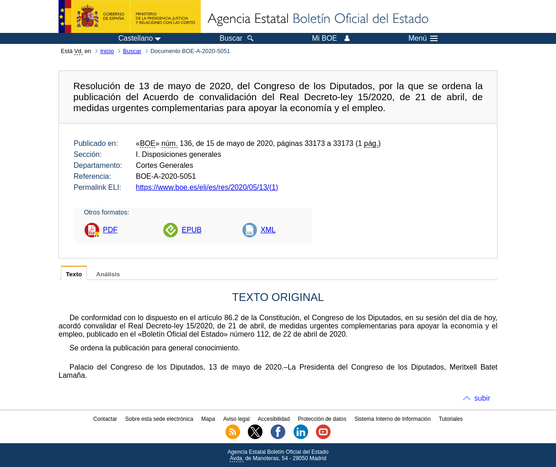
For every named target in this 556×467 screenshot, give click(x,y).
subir (482, 398)
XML (268, 230)
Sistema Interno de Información (392, 419)
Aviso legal (236, 419)
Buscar (132, 51)
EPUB (192, 230)
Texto (74, 274)
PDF (110, 230)
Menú (423, 38)
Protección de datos (322, 419)
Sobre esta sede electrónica (159, 419)
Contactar (105, 419)
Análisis (108, 274)
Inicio (107, 51)
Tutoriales (451, 419)
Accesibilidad (274, 419)
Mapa (208, 419)
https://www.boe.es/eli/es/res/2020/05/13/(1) (207, 187)
